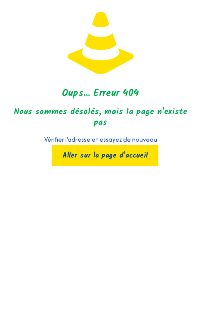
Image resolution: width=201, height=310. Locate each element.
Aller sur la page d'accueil (105, 155)
